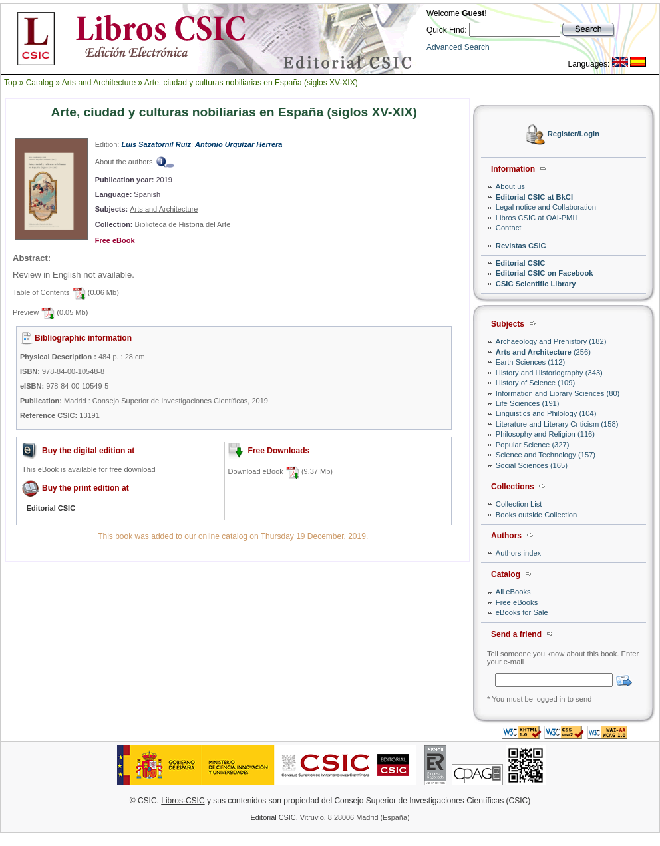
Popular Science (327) (533, 445)
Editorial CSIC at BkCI (534, 197)
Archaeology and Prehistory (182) (551, 341)
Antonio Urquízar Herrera (238, 144)
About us (510, 186)
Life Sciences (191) (528, 403)
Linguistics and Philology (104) (546, 413)
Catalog (39, 82)
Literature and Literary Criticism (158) (557, 424)
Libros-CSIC (182, 800)
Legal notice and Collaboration (546, 207)
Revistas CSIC (521, 246)
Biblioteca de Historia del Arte (183, 224)
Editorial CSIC (521, 263)
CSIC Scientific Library (536, 284)
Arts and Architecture (99, 82)
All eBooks (513, 592)
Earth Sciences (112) (530, 362)
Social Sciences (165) (532, 465)
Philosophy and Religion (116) (545, 434)
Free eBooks (517, 602)
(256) (543, 352)
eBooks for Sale (522, 612)
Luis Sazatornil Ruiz (156, 144)
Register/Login (573, 134)
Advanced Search (458, 47)
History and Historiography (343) (549, 373)
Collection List (519, 504)
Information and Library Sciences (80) (558, 393)
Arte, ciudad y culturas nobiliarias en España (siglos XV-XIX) (251, 82)
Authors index (518, 553)
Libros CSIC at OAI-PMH (537, 218)
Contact (509, 228)
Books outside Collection (537, 515)
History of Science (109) (535, 383)
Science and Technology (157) (545, 455)
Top (10, 82)
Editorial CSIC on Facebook (544, 273)
